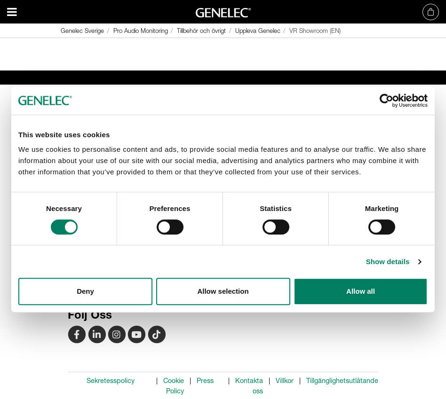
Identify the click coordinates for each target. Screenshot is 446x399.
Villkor (285, 380)
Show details (388, 262)
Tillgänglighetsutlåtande (342, 380)
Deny (85, 291)
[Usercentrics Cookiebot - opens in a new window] (386, 101)
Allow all (360, 291)
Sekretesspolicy (111, 380)
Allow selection (222, 291)
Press (205, 380)
